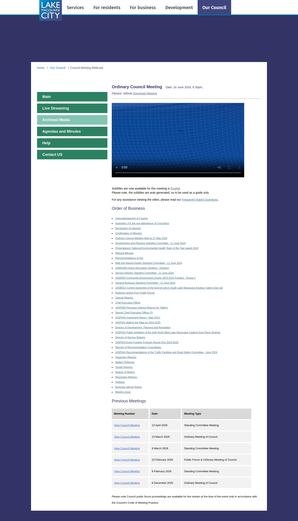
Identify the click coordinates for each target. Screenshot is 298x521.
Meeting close (123, 392)
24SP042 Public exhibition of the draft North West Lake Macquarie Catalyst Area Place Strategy (167, 332)
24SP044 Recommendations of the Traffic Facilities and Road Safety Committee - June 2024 (166, 352)
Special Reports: (124, 297)
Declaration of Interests (128, 228)
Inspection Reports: (126, 357)
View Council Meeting (127, 425)
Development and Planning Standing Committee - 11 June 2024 (150, 243)
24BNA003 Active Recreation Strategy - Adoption (142, 268)
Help (46, 143)
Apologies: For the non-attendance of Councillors (142, 223)
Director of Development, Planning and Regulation (143, 327)
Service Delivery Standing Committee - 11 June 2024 (144, 273)
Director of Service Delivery (130, 337)
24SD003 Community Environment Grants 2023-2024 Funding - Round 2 (155, 278)
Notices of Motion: (125, 372)
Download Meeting (145, 93)
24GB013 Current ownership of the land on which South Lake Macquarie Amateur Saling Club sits (169, 287)
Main (46, 97)
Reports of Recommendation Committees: (138, 347)
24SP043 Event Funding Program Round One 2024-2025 (146, 342)
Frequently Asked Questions (200, 199)
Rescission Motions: (126, 377)
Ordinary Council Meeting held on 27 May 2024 (141, 238)
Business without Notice (128, 387)
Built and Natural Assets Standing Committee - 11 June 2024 (148, 263)
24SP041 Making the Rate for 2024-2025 (137, 322)
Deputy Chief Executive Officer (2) (134, 312)
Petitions (120, 382)
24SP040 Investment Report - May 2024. (137, 317)
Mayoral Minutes (124, 253)
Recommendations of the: (129, 258)
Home (41, 67)
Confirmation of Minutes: (128, 233)
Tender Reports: (124, 367)
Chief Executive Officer (128, 302)
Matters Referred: (125, 362)
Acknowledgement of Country (131, 218)
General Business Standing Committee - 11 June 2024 (145, 282)
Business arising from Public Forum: (135, 292)
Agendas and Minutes (61, 131)
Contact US (52, 155)
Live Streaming (55, 108)
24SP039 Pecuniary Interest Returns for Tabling (141, 307)
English (175, 188)
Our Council (57, 67)
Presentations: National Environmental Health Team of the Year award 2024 (156, 248)
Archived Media (56, 120)
